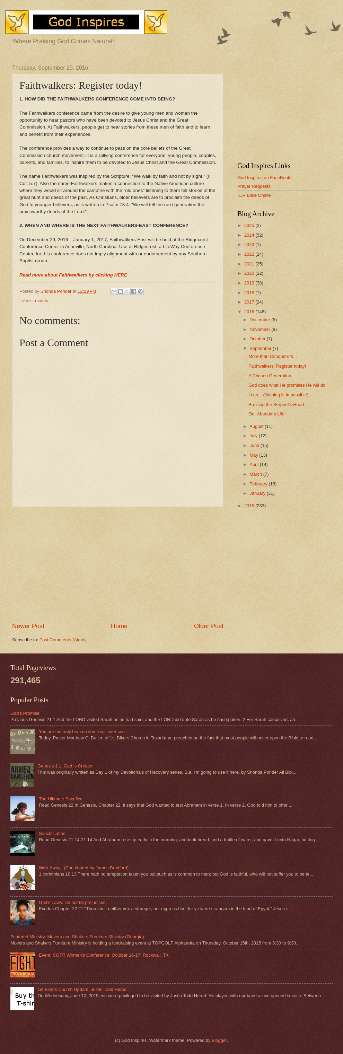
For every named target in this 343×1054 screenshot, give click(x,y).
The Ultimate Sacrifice (60, 798)
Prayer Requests (254, 186)
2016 (249, 311)
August (257, 426)
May (254, 455)
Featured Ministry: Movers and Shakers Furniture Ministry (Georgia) (77, 936)
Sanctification (52, 833)
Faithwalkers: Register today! (277, 366)
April (254, 464)
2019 (249, 283)
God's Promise (24, 713)
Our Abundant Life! (266, 413)
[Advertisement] (117, 564)
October (257, 338)
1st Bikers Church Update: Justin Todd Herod (81, 989)
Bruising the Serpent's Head (276, 404)
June (255, 445)
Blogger (219, 1040)
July (253, 435)
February (259, 483)
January (257, 493)
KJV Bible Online (254, 195)
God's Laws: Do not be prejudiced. (73, 902)
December (260, 319)
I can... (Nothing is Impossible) (278, 394)
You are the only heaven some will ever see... (84, 731)
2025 (249, 225)
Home (119, 626)
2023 (249, 244)
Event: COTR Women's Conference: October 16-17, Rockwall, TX (104, 955)
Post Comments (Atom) (62, 639)
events (41, 300)
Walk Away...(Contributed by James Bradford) (84, 867)
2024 (249, 235)
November (260, 329)
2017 (249, 302)
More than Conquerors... (272, 356)
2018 (249, 292)
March (256, 474)
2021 (249, 263)
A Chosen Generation (269, 375)
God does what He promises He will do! (287, 385)
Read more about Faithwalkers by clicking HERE (73, 275)
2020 (249, 273)
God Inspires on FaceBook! (264, 177)
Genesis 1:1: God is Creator (65, 765)
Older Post (208, 626)
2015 (249, 505)
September (261, 348)
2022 (249, 254)
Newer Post (28, 626)
